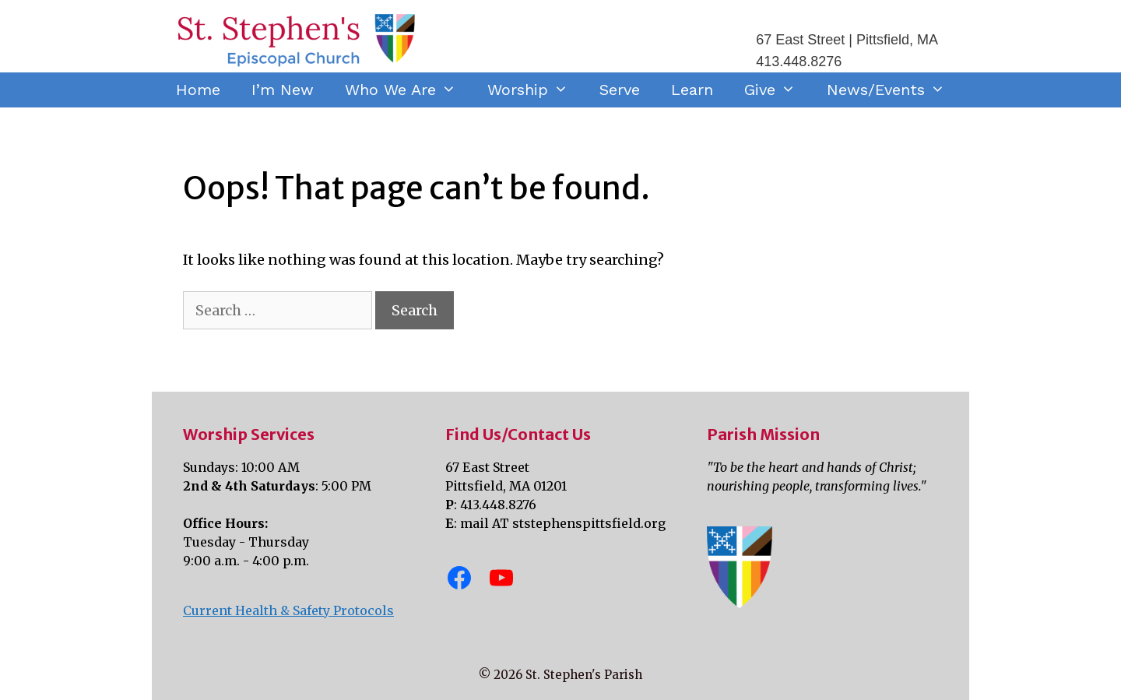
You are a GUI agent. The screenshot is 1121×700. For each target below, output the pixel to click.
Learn (692, 89)
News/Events (894, 89)
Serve (619, 89)
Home (198, 89)
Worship (535, 89)
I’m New (282, 89)
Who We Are (408, 89)
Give (777, 89)
